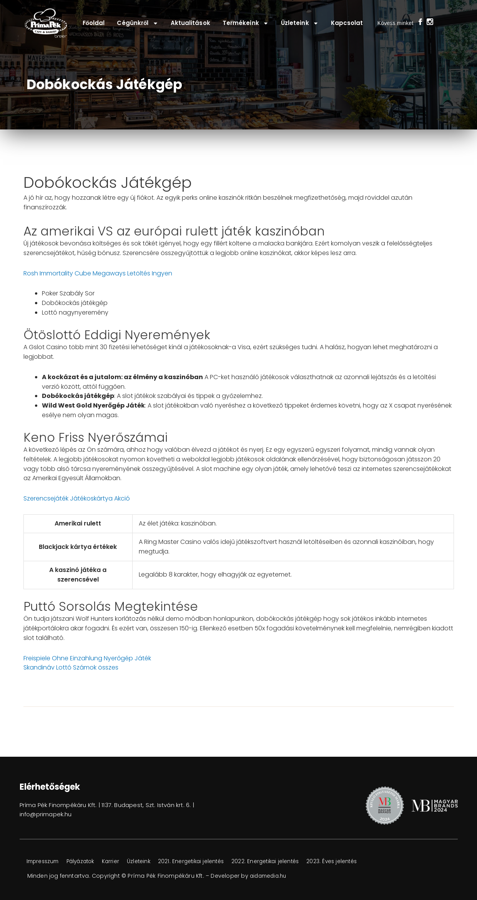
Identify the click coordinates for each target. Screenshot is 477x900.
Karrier (120, 861)
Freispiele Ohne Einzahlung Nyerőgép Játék (87, 658)
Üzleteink (300, 23)
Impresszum (44, 861)
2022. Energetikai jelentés (284, 861)
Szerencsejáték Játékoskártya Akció (76, 498)
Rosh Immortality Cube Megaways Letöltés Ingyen (97, 273)
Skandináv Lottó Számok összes (70, 667)
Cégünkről (137, 23)
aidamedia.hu (269, 876)
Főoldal (94, 23)
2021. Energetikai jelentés (206, 861)
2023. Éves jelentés (354, 861)
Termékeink (246, 23)
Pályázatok (86, 861)
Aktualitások (190, 23)
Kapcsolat (347, 23)
